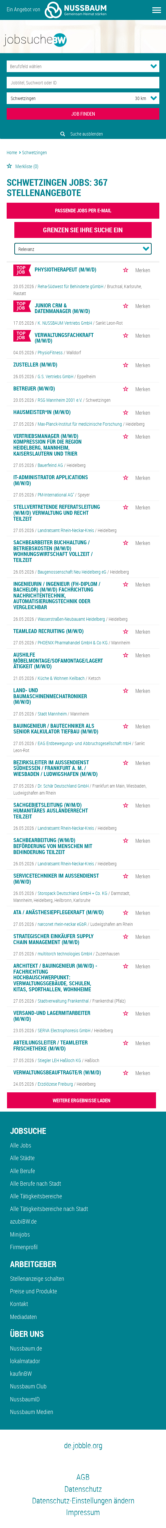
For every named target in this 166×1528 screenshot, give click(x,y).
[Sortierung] (76, 249)
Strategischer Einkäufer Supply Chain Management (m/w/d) (53, 939)
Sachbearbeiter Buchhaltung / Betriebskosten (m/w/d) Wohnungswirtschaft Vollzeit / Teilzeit (53, 551)
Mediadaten (23, 1317)
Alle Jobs (20, 1145)
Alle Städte (22, 1158)
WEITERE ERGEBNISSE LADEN (81, 1100)
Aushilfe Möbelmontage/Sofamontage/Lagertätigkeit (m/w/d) (58, 660)
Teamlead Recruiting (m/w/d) (48, 631)
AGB (83, 1477)
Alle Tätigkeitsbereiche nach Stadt (49, 1209)
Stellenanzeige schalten (37, 1278)
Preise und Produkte (33, 1291)
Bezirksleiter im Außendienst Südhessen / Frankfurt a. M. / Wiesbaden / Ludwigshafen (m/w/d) (55, 768)
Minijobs (20, 1234)
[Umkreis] (134, 98)
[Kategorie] (76, 66)
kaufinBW (21, 1373)
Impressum (83, 1512)
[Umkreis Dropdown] (154, 98)
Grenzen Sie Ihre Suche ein (83, 229)
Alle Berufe (22, 1171)
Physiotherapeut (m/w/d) (65, 269)
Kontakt (19, 1304)
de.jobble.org (83, 1445)
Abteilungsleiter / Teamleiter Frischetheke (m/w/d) (50, 1045)
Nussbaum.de (26, 1348)
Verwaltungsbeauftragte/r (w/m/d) (57, 1072)
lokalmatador (25, 1361)
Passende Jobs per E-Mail (83, 210)
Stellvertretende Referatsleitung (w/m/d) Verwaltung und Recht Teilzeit (56, 512)
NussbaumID (25, 1399)
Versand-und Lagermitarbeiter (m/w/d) (51, 1016)
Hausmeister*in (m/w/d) (42, 412)
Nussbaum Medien (31, 1412)
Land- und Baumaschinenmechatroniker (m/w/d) (50, 696)
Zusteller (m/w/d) (35, 364)
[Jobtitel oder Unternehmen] (83, 82)
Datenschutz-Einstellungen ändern (83, 1500)
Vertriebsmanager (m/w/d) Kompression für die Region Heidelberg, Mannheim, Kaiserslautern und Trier (47, 444)
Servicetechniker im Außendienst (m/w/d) (56, 878)
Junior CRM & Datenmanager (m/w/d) (62, 308)
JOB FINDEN (83, 113)
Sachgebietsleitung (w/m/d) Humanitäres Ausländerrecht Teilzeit (50, 810)
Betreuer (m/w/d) (34, 388)
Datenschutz (83, 1488)
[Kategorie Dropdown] (154, 66)
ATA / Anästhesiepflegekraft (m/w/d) (58, 912)
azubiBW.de (23, 1221)
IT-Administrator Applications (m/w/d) (50, 480)
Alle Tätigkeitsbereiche (36, 1196)
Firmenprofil (24, 1247)
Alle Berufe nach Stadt (35, 1183)
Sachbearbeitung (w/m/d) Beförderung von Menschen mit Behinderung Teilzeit (52, 845)
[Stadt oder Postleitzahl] (65, 98)
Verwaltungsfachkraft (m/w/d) (64, 338)
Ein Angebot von (56, 10)
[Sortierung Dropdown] (146, 249)
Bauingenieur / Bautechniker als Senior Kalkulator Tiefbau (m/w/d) (55, 728)
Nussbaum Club (28, 1386)
